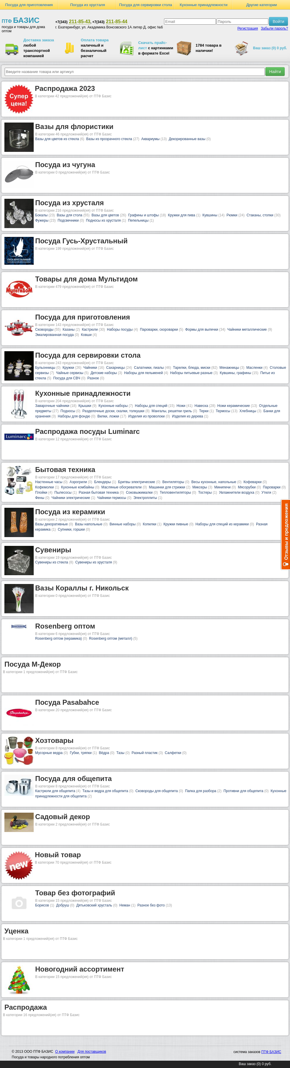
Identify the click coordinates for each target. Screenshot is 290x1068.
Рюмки (231, 215)
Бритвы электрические (136, 482)
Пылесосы (62, 492)
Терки (204, 411)
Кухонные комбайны (77, 487)
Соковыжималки (139, 492)
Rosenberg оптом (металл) (110, 638)
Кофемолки (44, 487)
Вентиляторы (173, 482)
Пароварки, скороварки (159, 329)
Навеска (201, 406)
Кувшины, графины (235, 373)
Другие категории (261, 5)
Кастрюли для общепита (55, 791)
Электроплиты (145, 498)
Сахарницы (115, 368)
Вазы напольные (88, 524)
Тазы (120, 753)
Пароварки (271, 487)
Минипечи (222, 487)
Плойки (41, 492)
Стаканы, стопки (260, 215)
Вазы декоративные (51, 524)
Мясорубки (247, 487)
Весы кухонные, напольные (213, 482)
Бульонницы (45, 368)
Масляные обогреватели (121, 487)
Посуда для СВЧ (66, 378)
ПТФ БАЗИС (271, 1052)
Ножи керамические (233, 406)
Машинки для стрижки (167, 487)
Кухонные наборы (113, 406)
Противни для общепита (243, 791)
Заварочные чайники (52, 406)
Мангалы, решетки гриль (172, 411)
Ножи (181, 406)
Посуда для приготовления (29, 5)
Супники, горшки (71, 529)
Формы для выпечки (201, 329)
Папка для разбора (200, 791)
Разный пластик (145, 753)
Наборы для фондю (74, 416)
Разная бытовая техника (99, 492)
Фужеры (41, 220)
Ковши (86, 335)
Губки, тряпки (80, 753)
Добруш (62, 905)
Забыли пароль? (274, 28)
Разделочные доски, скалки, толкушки (113, 411)
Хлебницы (247, 411)
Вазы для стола (69, 215)
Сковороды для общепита (156, 791)
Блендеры (102, 482)
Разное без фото (151, 905)
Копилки (149, 524)
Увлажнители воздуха (236, 492)
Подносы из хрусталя (103, 220)
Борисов (42, 905)
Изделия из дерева (187, 416)
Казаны (69, 329)
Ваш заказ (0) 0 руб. (270, 48)
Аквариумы (150, 139)
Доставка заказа (38, 40)
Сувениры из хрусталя (93, 562)
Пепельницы (138, 220)
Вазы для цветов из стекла (57, 139)
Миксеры (199, 487)
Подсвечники (68, 220)
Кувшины (209, 215)
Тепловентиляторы (175, 492)
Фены (39, 498)
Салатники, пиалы (149, 368)
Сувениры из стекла (51, 562)
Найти (275, 71)
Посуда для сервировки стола (145, 5)
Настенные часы (48, 482)
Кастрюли (90, 329)
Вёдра (104, 753)
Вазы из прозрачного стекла (109, 139)
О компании (64, 1052)
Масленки (254, 368)
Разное (93, 378)
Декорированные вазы (187, 139)
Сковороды (44, 329)
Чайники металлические (247, 329)
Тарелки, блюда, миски (191, 368)
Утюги (266, 492)
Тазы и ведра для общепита (105, 791)
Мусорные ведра (49, 753)
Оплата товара (95, 40)
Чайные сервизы (69, 373)
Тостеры (204, 492)
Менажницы (229, 368)
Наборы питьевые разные (191, 373)
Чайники (90, 368)
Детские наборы (104, 373)
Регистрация (247, 28)
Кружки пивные (175, 524)
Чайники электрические (71, 498)
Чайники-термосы (111, 498)
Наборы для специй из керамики (222, 524)
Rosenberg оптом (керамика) (58, 638)
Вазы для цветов (105, 215)
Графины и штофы (143, 215)
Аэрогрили (78, 482)
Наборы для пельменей (143, 373)
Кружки (68, 368)
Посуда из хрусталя (87, 5)
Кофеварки (252, 482)
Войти (278, 21)
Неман (125, 905)
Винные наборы (123, 524)
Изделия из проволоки (146, 416)
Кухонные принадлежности (203, 5)
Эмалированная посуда (54, 335)
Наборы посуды (120, 329)
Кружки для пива (181, 215)
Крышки (85, 406)
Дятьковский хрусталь (94, 905)
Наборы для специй (151, 406)
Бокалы (41, 215)
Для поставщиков (91, 1052)
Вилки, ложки (108, 416)
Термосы (223, 411)
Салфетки (173, 753)
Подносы (68, 411)
